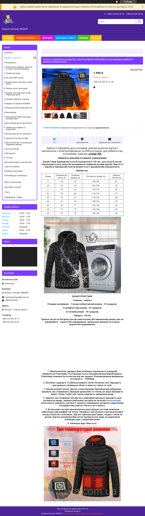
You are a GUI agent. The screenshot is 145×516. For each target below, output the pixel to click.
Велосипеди (11, 112)
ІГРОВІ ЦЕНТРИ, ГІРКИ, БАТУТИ (19, 108)
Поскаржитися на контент (73, 513)
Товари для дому (13, 73)
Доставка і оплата (65, 38)
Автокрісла (10, 153)
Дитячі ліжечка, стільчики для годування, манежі (19, 143)
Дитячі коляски (12, 149)
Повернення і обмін (13, 197)
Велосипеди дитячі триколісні (18, 134)
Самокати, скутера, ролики (17, 138)
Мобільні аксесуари (14, 171)
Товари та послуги (25, 38)
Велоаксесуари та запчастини (19, 162)
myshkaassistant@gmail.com (17, 297)
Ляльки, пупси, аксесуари (16, 88)
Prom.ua (85, 509)
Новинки (83, 38)
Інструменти (11, 63)
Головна (8, 38)
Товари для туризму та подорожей (15, 128)
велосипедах (113, 400)
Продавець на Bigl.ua (72, 511)
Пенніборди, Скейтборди (16, 175)
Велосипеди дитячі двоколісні (19, 123)
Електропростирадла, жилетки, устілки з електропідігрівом (19, 68)
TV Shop (9, 158)
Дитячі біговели (12, 167)
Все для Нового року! (15, 78)
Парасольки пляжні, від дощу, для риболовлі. (18, 118)
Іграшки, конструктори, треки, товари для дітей (18, 94)
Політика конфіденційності (94, 513)
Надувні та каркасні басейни (18, 103)
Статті (7, 192)
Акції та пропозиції (12, 182)
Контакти (47, 38)
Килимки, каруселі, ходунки (17, 99)
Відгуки (96, 38)
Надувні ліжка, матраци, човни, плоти (19, 83)
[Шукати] (139, 21)
